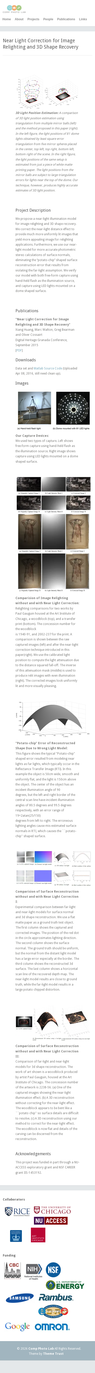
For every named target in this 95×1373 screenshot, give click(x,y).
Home (7, 19)
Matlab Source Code (48, 368)
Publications (66, 19)
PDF (19, 350)
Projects (33, 19)
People (48, 19)
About (19, 19)
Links (83, 19)
